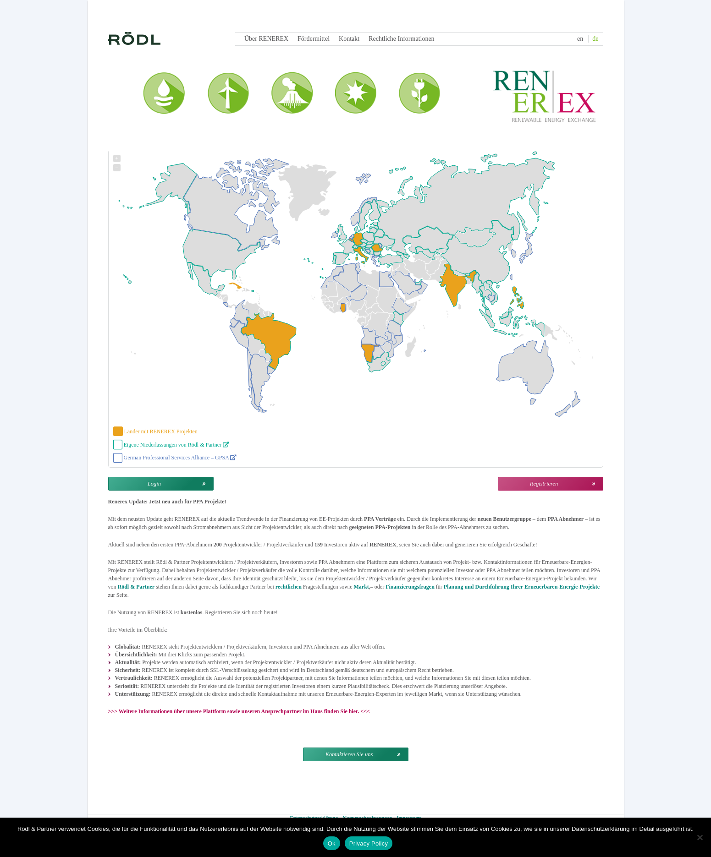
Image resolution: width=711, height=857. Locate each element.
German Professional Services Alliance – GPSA (180, 457)
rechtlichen (289, 587)
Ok (332, 843)
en (580, 38)
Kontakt (349, 38)
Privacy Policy (368, 843)
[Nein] (699, 837)
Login (154, 483)
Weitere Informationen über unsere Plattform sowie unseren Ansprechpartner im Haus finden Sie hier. (239, 711)
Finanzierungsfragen (410, 587)
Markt (361, 587)
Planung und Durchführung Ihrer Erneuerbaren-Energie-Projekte (522, 587)
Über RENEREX (266, 38)
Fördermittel (314, 38)
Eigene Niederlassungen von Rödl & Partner (177, 445)
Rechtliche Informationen (401, 38)
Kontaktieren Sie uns (349, 754)
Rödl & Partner (136, 587)
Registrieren (544, 483)
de (595, 38)
